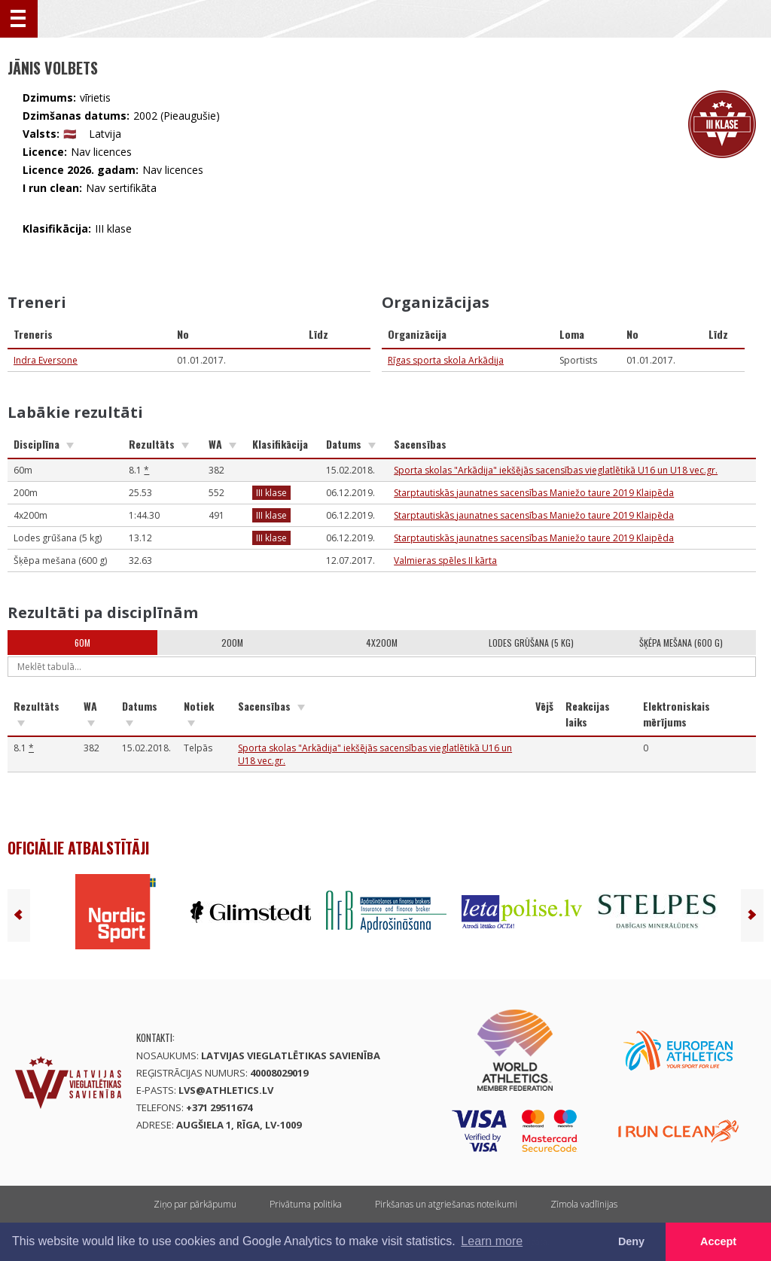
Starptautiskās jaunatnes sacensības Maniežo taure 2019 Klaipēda (534, 492)
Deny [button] (631, 1241)
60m (82, 642)
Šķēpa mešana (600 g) (681, 642)
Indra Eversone (46, 360)
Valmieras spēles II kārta (445, 560)
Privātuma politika (306, 1204)
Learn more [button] (492, 1241)
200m (232, 642)
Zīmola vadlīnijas (583, 1204)
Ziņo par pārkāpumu (195, 1204)
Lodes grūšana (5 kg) (531, 642)
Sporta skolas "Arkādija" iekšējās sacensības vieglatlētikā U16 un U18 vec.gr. (556, 470)
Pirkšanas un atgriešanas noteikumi (446, 1204)
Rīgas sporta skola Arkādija (446, 360)
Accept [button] (718, 1241)
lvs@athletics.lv (225, 1090)
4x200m (382, 642)
